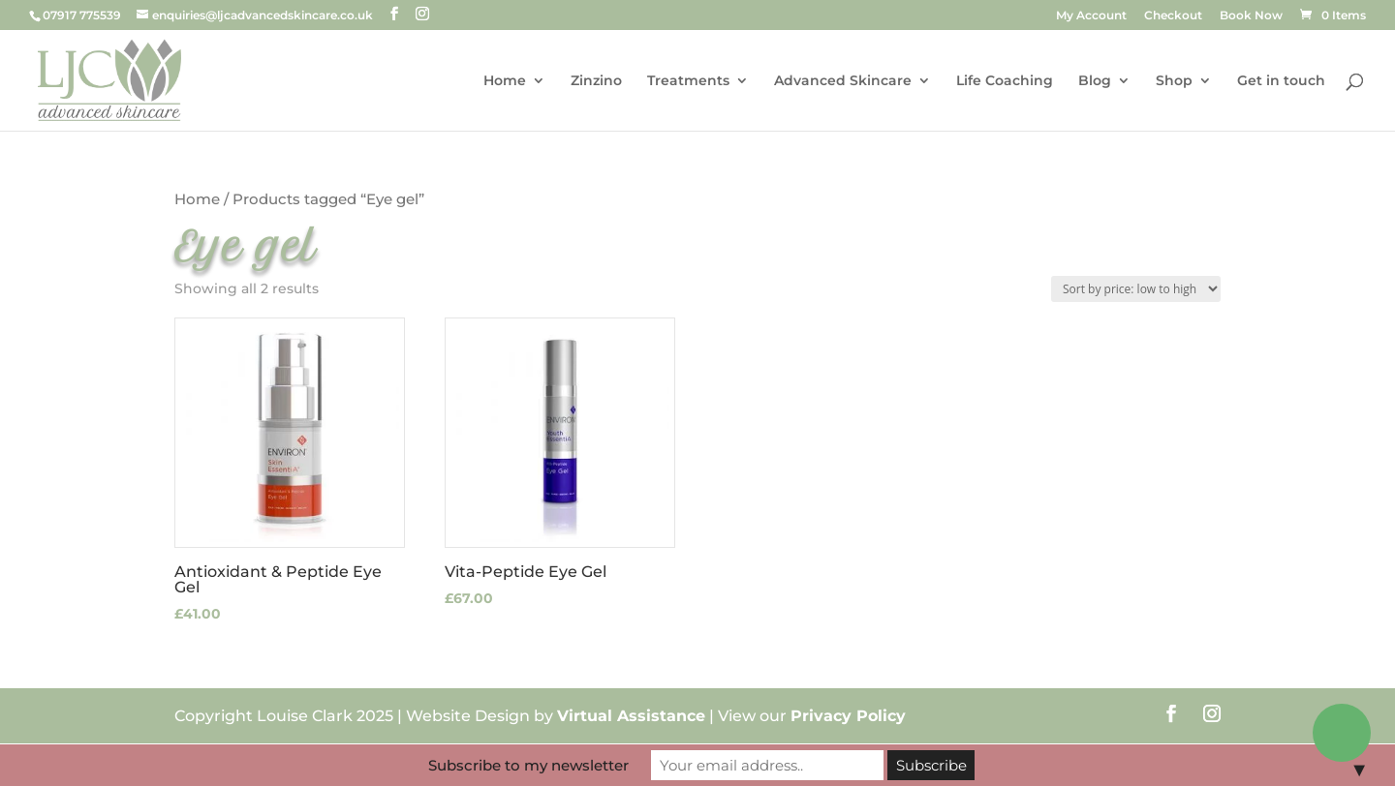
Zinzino (596, 81)
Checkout (1173, 16)
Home (504, 81)
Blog (1094, 81)
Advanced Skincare (843, 81)
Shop (1174, 81)
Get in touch (1281, 81)
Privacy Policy (848, 716)
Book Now (1251, 16)
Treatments (688, 81)
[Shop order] (1136, 289)
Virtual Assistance (631, 716)
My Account (1091, 16)
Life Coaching (1004, 81)
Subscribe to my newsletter (528, 765)
